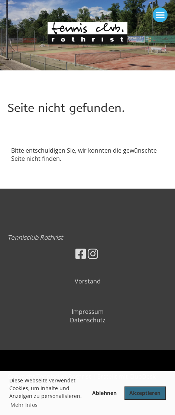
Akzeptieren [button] (145, 392)
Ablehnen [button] (104, 392)
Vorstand (88, 281)
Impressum (88, 312)
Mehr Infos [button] (24, 404)
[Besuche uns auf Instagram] (93, 254)
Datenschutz (87, 320)
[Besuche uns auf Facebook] (80, 254)
